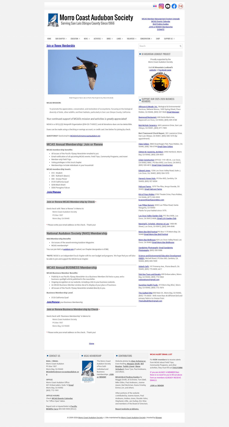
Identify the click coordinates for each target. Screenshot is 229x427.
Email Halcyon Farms (153, 189)
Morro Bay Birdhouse (147, 240)
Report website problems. (127, 409)
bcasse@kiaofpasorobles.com (151, 200)
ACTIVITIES (99, 38)
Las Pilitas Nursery (146, 205)
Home (91, 343)
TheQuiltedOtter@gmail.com (150, 301)
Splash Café (144, 266)
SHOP (158, 38)
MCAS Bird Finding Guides (127, 377)
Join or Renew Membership (61, 45)
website (152, 70)
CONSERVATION (147, 38)
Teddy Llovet (128, 366)
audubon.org (68, 249)
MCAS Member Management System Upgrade (161, 19)
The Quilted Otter (146, 293)
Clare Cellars (144, 144)
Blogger (159, 417)
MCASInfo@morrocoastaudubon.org (85, 136)
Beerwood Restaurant (147, 117)
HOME (49, 38)
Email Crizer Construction (162, 165)
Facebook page (164, 70)
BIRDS (110, 38)
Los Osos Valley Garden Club (150, 216)
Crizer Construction (146, 160)
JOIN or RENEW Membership (161, 27)
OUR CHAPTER (61, 38)
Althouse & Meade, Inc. (148, 107)
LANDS (121, 38)
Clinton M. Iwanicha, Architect (151, 152)
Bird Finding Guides (161, 24)
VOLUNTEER (132, 38)
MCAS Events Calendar (160, 21)
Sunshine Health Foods (148, 285)
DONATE (160, 29)
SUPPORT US (170, 38)
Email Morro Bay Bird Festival (156, 234)
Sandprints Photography (148, 248)
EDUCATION (76, 38)
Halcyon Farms (145, 186)
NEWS (88, 38)
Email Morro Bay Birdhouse (163, 242)
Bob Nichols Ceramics (148, 125)
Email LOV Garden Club (166, 218)
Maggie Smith (133, 364)
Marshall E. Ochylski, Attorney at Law (154, 224)
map (71, 385)
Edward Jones (144, 170)
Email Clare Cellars (165, 146)
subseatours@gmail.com (149, 279)
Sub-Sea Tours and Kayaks (150, 274)
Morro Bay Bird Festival (148, 232)
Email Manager (173, 112)
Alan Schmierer (138, 361)
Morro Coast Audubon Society (90, 417)
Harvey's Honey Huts (147, 178)
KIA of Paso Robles (147, 194)
